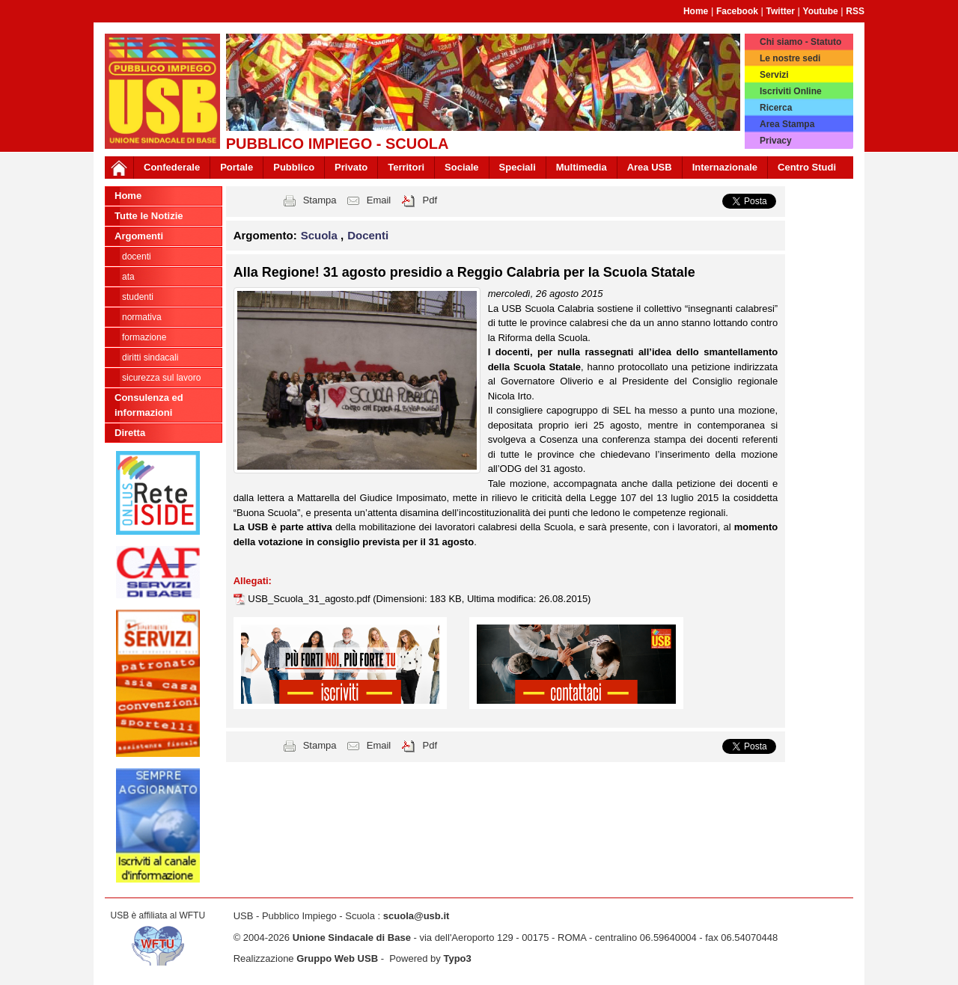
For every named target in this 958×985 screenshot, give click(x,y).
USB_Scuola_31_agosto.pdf (310, 598)
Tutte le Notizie (149, 215)
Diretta (130, 432)
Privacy (776, 140)
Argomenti (139, 236)
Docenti (136, 256)
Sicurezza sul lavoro (161, 377)
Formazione (144, 337)
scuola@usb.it (416, 915)
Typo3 (457, 958)
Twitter (780, 11)
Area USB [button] (649, 167)
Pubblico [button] (293, 167)
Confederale (172, 167)
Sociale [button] (462, 167)
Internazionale (724, 167)
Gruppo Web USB (337, 958)
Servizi (774, 75)
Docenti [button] (367, 235)
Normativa (142, 317)
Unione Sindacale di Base (352, 937)
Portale (236, 167)
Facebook (737, 11)
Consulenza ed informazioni (149, 405)
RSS (855, 11)
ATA (128, 276)
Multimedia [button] (581, 167)
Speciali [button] (517, 167)
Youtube (820, 11)
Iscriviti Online (791, 91)
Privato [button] (351, 167)
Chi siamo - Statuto (800, 42)
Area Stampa (787, 124)
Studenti (137, 297)
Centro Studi (807, 167)
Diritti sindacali (150, 357)
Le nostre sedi (790, 58)
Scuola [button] (321, 235)
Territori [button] (406, 167)
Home (695, 11)
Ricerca (776, 107)
